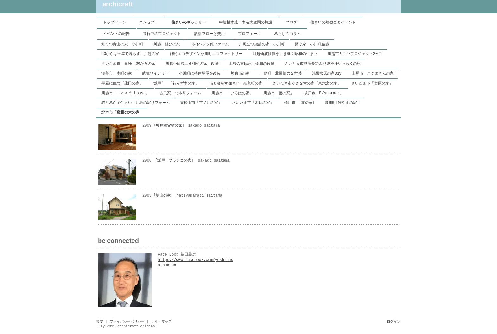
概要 (99, 322)
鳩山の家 (163, 195)
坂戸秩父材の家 (169, 126)
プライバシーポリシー (127, 322)
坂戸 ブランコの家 (174, 160)
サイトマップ (161, 322)
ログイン (394, 322)
